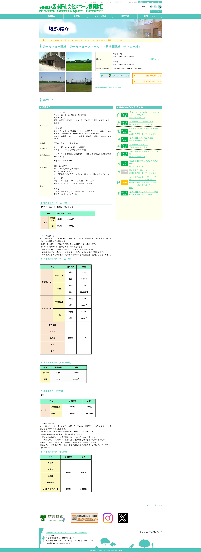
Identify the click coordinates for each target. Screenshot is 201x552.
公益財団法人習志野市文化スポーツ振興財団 (66, 532)
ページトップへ (155, 505)
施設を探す (55, 40)
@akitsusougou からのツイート (108, 87)
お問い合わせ (156, 532)
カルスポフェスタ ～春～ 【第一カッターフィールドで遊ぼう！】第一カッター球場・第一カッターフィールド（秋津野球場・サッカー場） (143, 182)
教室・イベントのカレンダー (150, 2)
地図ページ (154, 59)
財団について (145, 532)
